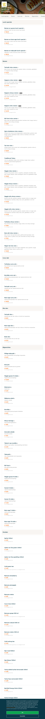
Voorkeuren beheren (10, 707)
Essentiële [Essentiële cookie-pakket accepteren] (22, 716)
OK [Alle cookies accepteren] (22, 712)
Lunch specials (4, 16)
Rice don (27, 16)
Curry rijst (19, 16)
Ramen (13, 16)
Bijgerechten (35, 16)
